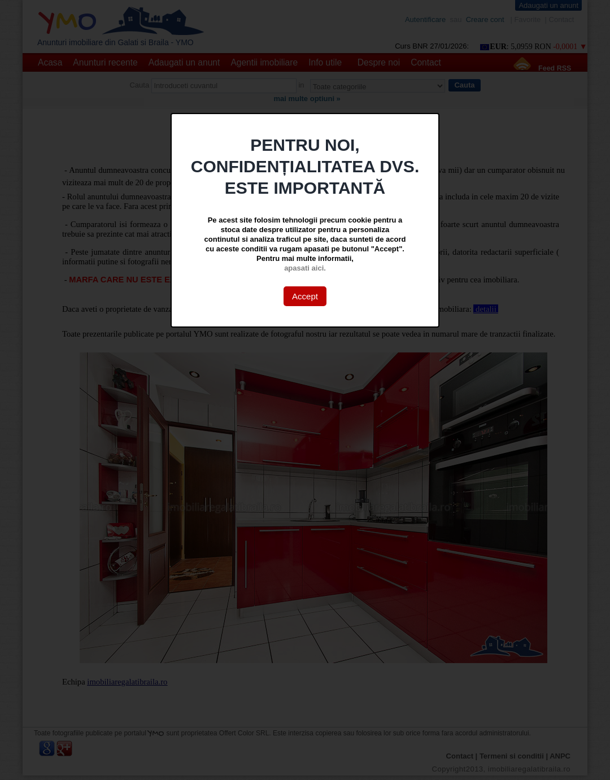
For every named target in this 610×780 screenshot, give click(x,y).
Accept (305, 296)
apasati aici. (305, 268)
